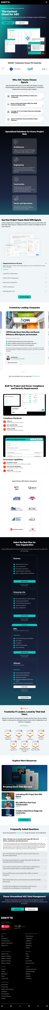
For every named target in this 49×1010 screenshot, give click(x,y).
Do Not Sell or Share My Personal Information (20, 1003)
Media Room (4, 973)
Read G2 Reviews (24, 725)
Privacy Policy (4, 987)
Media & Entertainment (7, 943)
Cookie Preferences (6, 996)
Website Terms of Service (7, 989)
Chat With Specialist (8, 23)
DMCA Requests (5, 994)
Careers (3, 971)
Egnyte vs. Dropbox (6, 956)
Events (27, 958)
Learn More (5, 269)
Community (28, 978)
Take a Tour (22, 23)
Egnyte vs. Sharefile (6, 958)
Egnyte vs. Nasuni (5, 963)
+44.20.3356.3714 (7, 923)
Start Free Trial (24, 581)
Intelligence (28, 940)
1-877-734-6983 (6, 921)
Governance (29, 943)
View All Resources (24, 820)
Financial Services (5, 940)
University (28, 976)
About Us (3, 969)
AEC (2, 936)
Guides (27, 956)
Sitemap (3, 998)
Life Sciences (4, 938)
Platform (28, 947)
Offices (3, 976)
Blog (27, 953)
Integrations (29, 945)
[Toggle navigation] (46, 2)
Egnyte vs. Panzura (6, 960)
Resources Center (30, 963)
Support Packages (30, 971)
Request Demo (17, 909)
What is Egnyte (29, 936)
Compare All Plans (24, 697)
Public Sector (4, 945)
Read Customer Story (12, 362)
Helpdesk (28, 973)
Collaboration (29, 938)
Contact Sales (24, 686)
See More (35, 152)
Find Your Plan (35, 376)
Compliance (4, 991)
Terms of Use (4, 984)
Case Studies (29, 960)
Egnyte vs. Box (5, 953)
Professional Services (31, 969)
